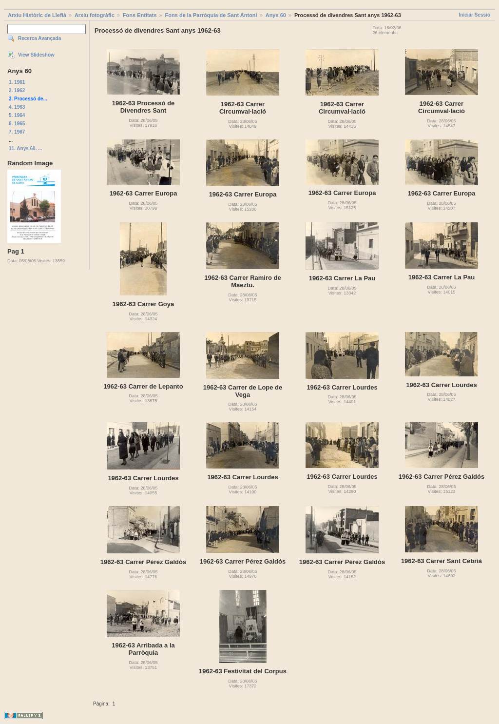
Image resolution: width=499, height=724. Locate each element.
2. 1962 (17, 90)
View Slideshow (36, 55)
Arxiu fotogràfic (95, 15)
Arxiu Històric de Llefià (37, 15)
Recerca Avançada (39, 38)
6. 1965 (17, 123)
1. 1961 (17, 82)
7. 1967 (17, 132)
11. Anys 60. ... (25, 148)
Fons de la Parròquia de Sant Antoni (211, 15)
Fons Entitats (140, 15)
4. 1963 (17, 107)
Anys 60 (276, 15)
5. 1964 (17, 115)
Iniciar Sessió (474, 15)
